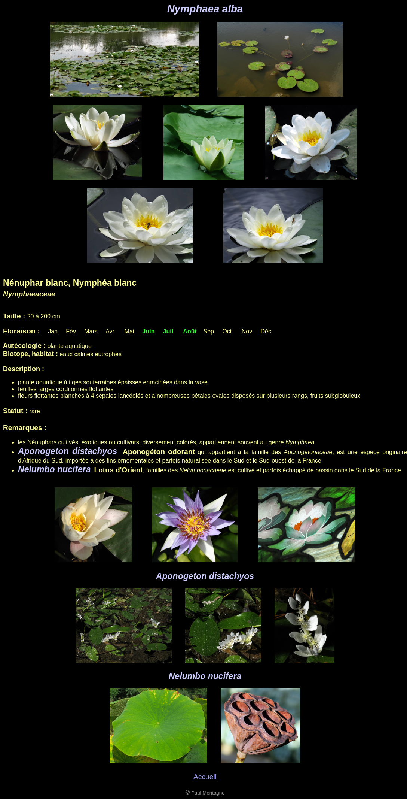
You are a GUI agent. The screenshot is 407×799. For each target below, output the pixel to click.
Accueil (205, 777)
